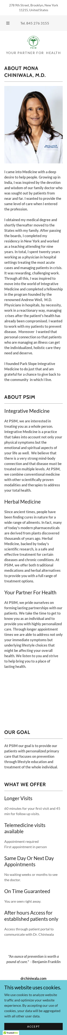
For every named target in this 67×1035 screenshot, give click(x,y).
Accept (33, 1026)
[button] (7, 23)
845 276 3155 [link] (37, 23)
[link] (33, 42)
